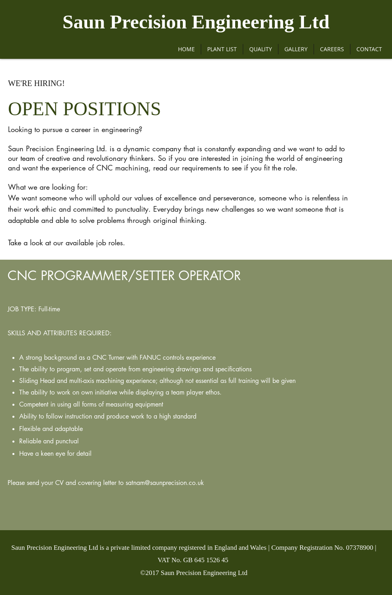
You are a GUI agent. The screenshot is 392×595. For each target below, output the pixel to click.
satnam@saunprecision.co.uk (165, 483)
